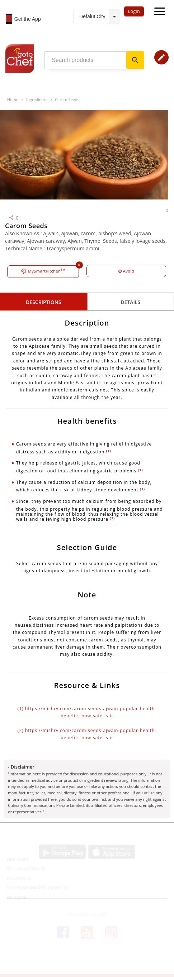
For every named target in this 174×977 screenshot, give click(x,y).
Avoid (126, 271)
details (130, 302)
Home (12, 99)
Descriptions (43, 302)
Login (134, 11)
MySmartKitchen (43, 271)
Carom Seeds (67, 99)
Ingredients (36, 99)
